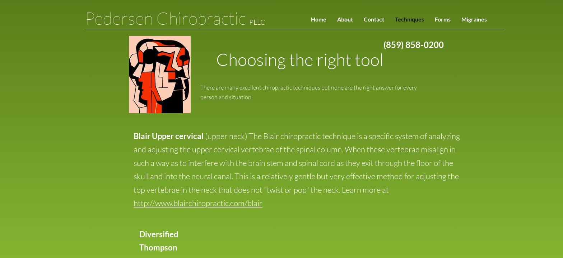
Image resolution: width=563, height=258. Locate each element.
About (345, 19)
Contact (374, 19)
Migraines (474, 19)
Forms (443, 19)
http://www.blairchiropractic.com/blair (198, 203)
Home (318, 19)
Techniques (409, 19)
